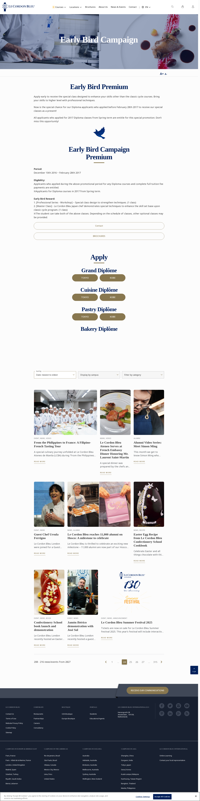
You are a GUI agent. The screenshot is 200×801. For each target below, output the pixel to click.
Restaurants (38, 714)
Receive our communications (147, 690)
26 (136, 662)
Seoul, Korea (126, 769)
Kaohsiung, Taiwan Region (131, 779)
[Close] (196, 796)
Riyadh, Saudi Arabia (13, 779)
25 (130, 662)
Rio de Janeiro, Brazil (52, 755)
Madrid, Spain (11, 769)
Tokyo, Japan (126, 765)
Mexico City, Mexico (51, 769)
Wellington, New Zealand (92, 779)
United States (49, 779)
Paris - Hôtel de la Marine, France (18, 760)
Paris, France (10, 755)
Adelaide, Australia (90, 760)
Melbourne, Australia (91, 769)
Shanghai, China (127, 755)
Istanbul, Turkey (12, 774)
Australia (86, 755)
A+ (162, 74)
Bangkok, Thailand (128, 783)
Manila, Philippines (128, 788)
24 (124, 662)
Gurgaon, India (127, 760)
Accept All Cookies (162, 796)
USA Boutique (67, 714)
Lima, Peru (48, 774)
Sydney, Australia (89, 774)
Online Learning (166, 755)
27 (143, 662)
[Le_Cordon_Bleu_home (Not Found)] (18, 7)
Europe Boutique (68, 718)
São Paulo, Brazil (50, 760)
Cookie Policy (11, 728)
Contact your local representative (172, 760)
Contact (99, 225)
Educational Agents (97, 718)
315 (155, 662)
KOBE (112, 277)
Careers (37, 723)
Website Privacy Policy (14, 723)
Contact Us (10, 714)
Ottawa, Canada (50, 765)
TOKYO (85, 277)
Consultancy (38, 728)
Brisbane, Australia (90, 765)
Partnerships (39, 718)
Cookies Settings (143, 796)
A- (166, 74)
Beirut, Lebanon (12, 783)
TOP (194, 670)
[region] (100, 796)
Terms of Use (11, 718)
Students (93, 714)
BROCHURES (99, 236)
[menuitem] (172, 7)
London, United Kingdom (15, 765)
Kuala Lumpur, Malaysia (130, 774)
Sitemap (9, 732)
